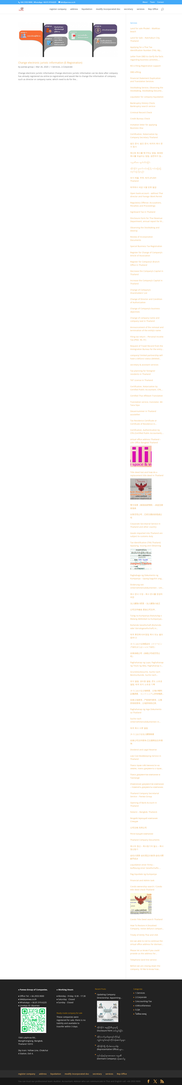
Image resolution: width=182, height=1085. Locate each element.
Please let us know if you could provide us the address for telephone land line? (144, 952)
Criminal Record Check (141, 112)
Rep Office (153, 9)
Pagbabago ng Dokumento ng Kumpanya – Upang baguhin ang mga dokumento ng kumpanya (146, 577)
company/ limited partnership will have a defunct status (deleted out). (146, 357)
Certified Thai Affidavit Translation (146, 395)
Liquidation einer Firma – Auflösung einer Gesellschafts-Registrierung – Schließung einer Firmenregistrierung (146, 866)
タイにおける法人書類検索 (142, 734)
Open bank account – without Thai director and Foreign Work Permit (146, 195)
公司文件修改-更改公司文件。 (143, 609)
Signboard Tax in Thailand (142, 212)
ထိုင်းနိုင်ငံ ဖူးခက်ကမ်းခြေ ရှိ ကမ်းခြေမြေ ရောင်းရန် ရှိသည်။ (145, 170)
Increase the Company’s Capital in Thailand (146, 282)
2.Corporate (67, 66)
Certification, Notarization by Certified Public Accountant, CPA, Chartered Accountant (146, 388)
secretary (128, 9)
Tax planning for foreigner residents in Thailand (142, 372)
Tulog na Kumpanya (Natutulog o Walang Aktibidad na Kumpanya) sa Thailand (146, 617)
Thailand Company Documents (145, 839)
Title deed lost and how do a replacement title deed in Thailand (146, 474)
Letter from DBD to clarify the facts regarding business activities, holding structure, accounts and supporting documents (146, 58)
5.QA (137, 1009)
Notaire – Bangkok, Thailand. (144, 812)
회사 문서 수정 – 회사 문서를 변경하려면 (146, 595)
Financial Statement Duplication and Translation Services (145, 80)
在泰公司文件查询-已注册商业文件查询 (146, 742)
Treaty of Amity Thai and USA (144, 934)
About (145, 2)
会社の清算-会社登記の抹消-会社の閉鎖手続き (147, 857)
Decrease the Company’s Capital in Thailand (146, 273)
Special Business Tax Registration (146, 246)
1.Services (55, 66)
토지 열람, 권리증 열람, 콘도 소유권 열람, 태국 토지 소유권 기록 (146, 683)
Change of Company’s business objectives (145, 310)
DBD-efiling (135, 72)
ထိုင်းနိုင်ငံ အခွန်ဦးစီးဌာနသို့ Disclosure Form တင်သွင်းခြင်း (110, 1029)
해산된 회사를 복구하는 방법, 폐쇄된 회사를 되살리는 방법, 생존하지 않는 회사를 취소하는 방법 (146, 155)
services (140, 9)
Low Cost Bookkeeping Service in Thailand (145, 757)
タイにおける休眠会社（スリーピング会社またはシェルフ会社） (146, 645)
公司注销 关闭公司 (138, 827)
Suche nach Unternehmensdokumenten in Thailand (144, 720)
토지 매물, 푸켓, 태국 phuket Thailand (143, 179)
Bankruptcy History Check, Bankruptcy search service (142, 105)
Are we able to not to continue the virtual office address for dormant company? (146, 943)
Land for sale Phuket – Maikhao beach (145, 30)
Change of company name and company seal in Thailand (144, 319)
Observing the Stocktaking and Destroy (144, 229)
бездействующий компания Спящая (144, 820)
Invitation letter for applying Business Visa (143, 126)
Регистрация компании (141, 833)
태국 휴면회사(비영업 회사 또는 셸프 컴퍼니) (146, 636)
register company (58, 9)
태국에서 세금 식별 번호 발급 (143, 187)
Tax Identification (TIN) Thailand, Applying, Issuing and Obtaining (145, 544)
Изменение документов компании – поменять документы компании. (147, 785)
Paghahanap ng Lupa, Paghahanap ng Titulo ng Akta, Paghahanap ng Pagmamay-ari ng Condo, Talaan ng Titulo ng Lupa (147, 664)
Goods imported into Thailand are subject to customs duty (146, 535)
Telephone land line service (143, 959)
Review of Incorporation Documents (141, 238)
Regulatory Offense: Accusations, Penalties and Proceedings (146, 204)
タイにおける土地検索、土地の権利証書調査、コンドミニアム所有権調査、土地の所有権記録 (146, 692)
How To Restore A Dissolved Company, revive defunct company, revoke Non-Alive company (147, 927)
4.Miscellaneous (143, 1005)
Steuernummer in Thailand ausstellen (143, 413)
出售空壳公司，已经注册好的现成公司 (146, 516)
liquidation (87, 9)
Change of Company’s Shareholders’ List (140, 291)
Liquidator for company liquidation (147, 96)
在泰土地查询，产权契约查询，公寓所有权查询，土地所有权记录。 (146, 701)
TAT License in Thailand (141, 380)
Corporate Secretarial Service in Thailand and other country (145, 525)
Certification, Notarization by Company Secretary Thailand (144, 136)
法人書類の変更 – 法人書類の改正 (145, 603)
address (74, 9)
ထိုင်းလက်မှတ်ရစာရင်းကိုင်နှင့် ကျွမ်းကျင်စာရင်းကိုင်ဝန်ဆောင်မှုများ (111, 1038)
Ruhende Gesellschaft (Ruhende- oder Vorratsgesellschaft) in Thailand (146, 627)
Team (152, 2)
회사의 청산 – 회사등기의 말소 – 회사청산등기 (147, 848)
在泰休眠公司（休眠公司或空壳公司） (145, 655)
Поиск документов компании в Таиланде (145, 776)
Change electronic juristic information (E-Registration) (50, 62)
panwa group (27, 66)
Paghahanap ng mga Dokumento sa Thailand (145, 711)
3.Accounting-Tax (143, 1001)
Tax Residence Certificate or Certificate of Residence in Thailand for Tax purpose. (143, 422)
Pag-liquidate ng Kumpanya (143, 874)
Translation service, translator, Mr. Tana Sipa (146, 403)
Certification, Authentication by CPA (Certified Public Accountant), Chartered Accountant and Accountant (146, 432)
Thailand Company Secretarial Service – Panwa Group (144, 795)
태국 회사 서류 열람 (139, 728)
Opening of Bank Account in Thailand (143, 804)
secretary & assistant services (144, 364)
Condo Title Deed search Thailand (146, 919)
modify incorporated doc (108, 9)
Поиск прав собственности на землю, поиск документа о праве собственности (146, 767)
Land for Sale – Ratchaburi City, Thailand (145, 39)
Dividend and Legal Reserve (143, 749)
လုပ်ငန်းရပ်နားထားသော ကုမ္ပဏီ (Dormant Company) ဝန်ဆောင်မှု (111, 1057)
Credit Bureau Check (140, 118)
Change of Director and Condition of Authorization (146, 301)
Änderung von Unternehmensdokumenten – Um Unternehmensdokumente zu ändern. (146, 586)
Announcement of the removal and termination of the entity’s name (147, 329)
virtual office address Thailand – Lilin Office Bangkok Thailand (145, 441)
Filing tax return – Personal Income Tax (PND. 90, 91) (146, 338)
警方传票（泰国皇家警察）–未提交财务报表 (146, 506)
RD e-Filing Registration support (145, 65)
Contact (160, 2)
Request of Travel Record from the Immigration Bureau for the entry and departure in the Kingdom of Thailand (146, 348)
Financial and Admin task (142, 880)
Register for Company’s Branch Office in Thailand (145, 263)
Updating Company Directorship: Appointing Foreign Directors (108, 996)
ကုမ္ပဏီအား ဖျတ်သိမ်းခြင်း (140, 162)
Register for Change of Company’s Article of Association (146, 254)
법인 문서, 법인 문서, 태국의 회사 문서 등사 (146, 145)
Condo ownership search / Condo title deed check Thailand (146, 888)
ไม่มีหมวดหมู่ (140, 1013)
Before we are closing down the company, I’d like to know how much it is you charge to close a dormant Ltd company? (145, 968)
